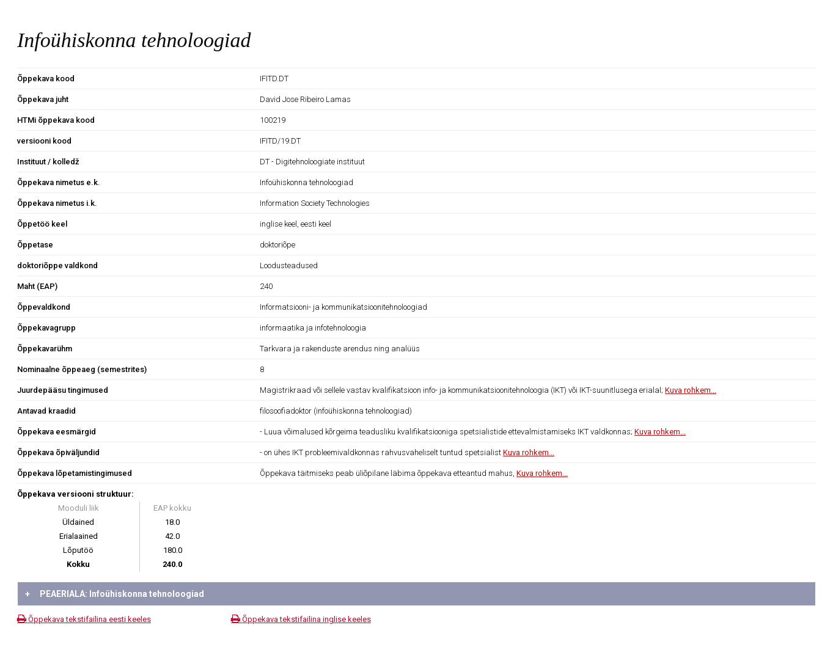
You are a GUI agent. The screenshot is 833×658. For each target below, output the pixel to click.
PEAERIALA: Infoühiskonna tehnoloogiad (114, 594)
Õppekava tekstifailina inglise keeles (301, 619)
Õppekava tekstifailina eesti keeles (84, 619)
